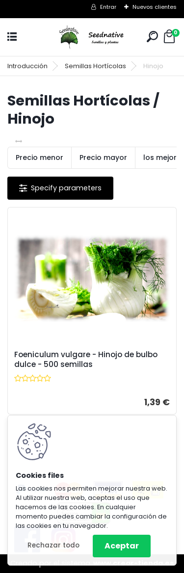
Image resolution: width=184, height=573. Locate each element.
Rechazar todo (53, 545)
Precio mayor (103, 157)
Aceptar (122, 545)
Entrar (108, 7)
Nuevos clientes (154, 7)
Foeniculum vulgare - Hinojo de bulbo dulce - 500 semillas (86, 359)
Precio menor (39, 157)
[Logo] (92, 37)
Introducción (27, 66)
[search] (152, 36)
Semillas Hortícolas (95, 66)
